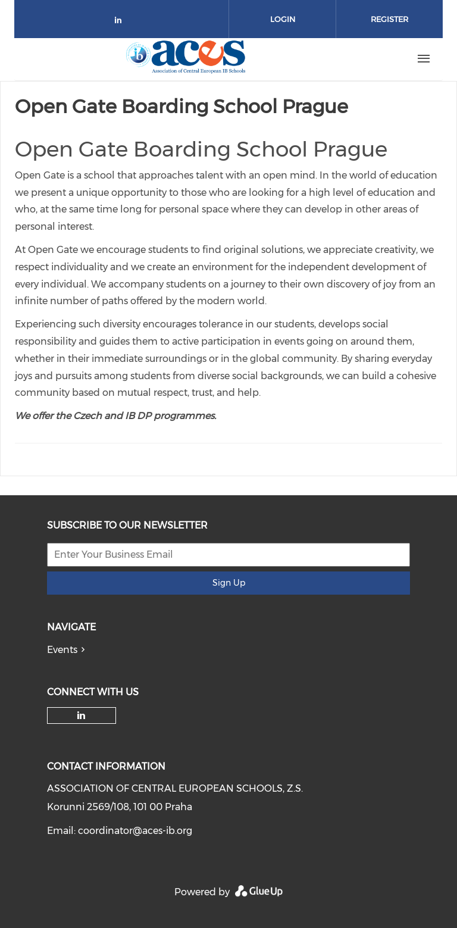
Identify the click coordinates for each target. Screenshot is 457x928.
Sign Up (228, 582)
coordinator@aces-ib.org (135, 830)
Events (62, 649)
